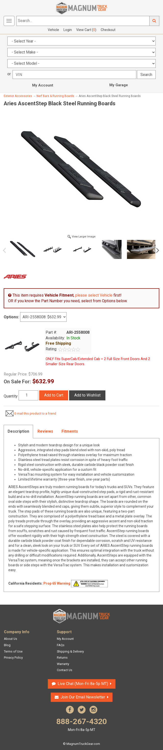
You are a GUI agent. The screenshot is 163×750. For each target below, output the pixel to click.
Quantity (11, 396)
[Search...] (83, 21)
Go (154, 21)
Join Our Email (83, 697)
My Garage (118, 85)
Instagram (93, 710)
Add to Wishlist (87, 395)
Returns (62, 657)
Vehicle (53, 30)
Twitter (82, 710)
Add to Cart (53, 395)
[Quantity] (28, 395)
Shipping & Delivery (70, 651)
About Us (10, 639)
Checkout (108, 30)
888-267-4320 (81, 724)
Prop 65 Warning (56, 583)
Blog (7, 645)
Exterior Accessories (18, 96)
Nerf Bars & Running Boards (55, 96)
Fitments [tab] (70, 431)
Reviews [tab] (45, 431)
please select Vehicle (94, 295)
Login (67, 30)
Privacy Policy (13, 657)
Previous (6, 250)
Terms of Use (13, 651)
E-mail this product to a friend (35, 413)
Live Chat (83, 683)
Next (156, 250)
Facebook (70, 710)
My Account (42, 85)
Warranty (63, 664)
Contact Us (64, 670)
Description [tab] (18, 431)
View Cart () (86, 30)
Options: (11, 317)
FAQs (60, 645)
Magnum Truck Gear (81, 616)
